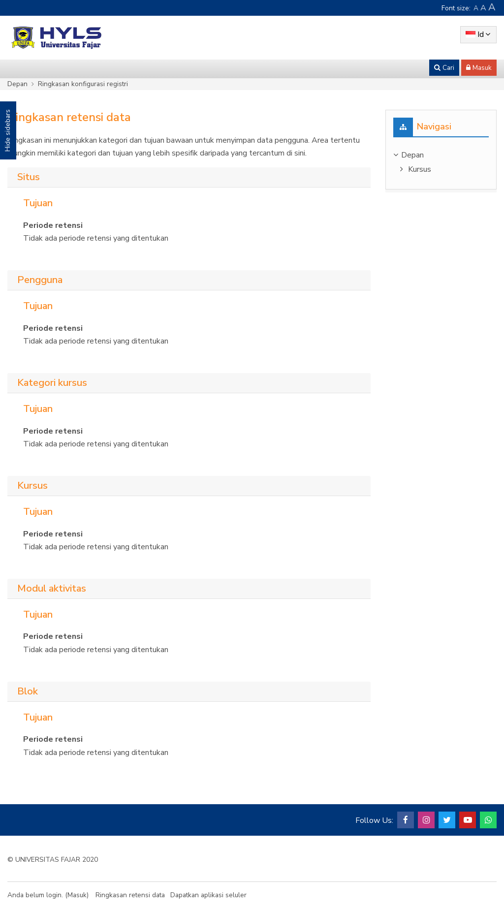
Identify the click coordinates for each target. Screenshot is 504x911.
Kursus (419, 169)
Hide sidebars (7, 130)
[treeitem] (441, 155)
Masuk (77, 895)
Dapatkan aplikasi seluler (208, 895)
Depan (17, 84)
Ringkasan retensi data (130, 895)
